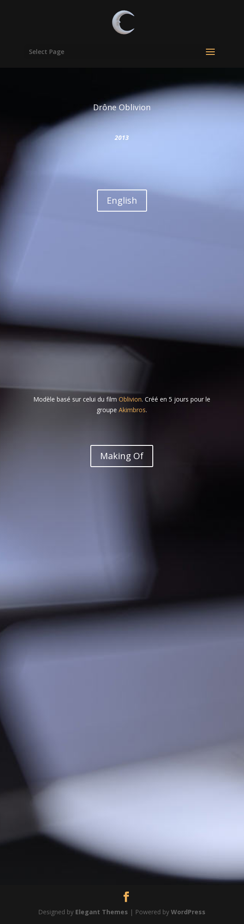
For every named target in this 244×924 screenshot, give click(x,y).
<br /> (122, 308)
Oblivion (130, 399)
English (122, 200)
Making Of (121, 456)
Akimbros (132, 410)
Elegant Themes (101, 912)
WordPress (188, 912)
